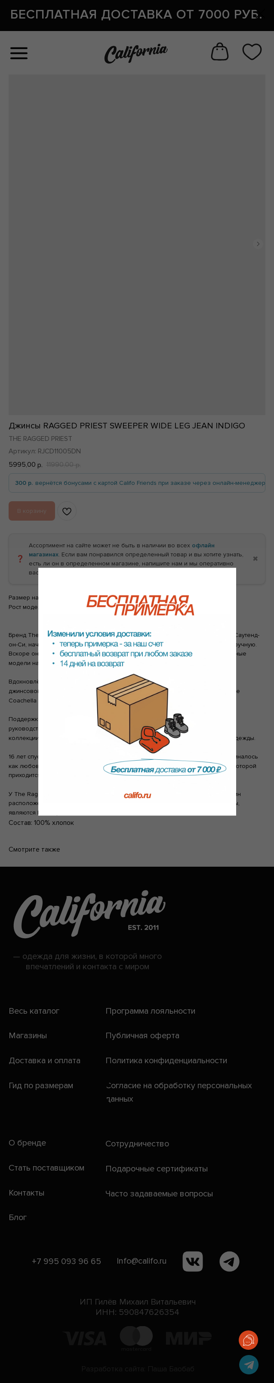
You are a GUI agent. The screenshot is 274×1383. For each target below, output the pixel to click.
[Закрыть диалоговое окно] (260, 13)
